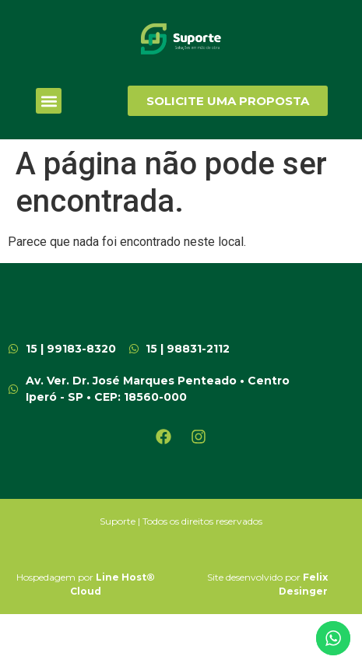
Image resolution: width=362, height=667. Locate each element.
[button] (49, 101)
